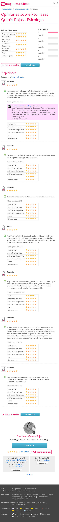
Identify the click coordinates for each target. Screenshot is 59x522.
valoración (20, 77)
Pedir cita (30, 65)
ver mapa (29, 474)
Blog (15, 514)
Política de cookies (19, 505)
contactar (16, 470)
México (45, 508)
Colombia (24, 508)
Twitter (34, 514)
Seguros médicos (32, 494)
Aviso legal (41, 502)
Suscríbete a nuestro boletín (23, 516)
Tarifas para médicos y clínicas (23, 491)
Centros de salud (29, 497)
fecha (13, 77)
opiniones (24, 451)
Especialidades (17, 494)
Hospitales (16, 497)
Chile (15, 508)
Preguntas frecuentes (20, 499)
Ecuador (35, 508)
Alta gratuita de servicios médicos (24, 489)
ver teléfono (19, 464)
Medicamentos (43, 497)
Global (27, 510)
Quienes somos (17, 502)
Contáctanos (30, 502)
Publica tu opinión (11, 65)
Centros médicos (47, 494)
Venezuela (17, 510)
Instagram (45, 514)
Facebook (24, 514)
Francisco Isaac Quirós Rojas (22, 106)
